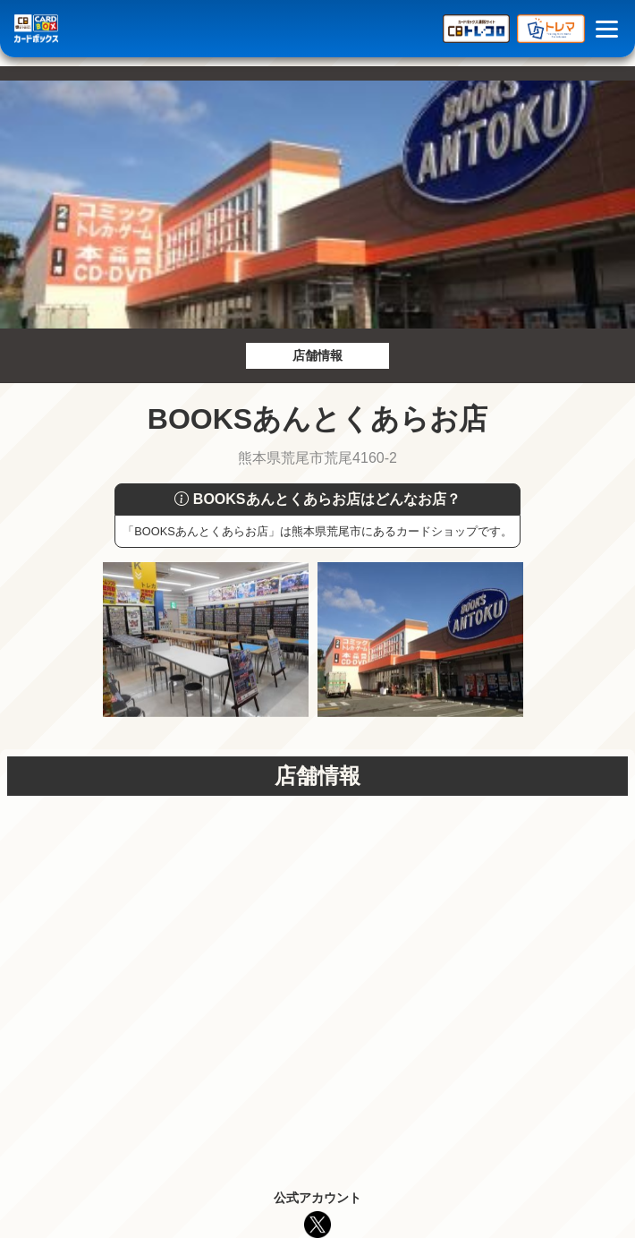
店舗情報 (317, 355)
